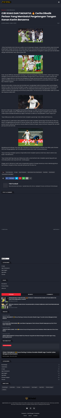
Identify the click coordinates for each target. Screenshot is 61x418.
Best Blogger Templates (33, 413)
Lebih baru (5, 229)
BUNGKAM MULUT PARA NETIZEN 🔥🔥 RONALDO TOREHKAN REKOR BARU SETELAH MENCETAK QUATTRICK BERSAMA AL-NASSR (32, 298)
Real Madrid (51, 172)
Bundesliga (30, 365)
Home (25, 415)
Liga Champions (22, 172)
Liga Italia (4, 272)
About (30, 415)
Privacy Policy (5, 286)
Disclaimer (4, 283)
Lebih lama (56, 229)
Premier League (30, 377)
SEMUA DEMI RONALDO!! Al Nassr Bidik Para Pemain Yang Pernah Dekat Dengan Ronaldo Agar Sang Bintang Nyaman (29, 336)
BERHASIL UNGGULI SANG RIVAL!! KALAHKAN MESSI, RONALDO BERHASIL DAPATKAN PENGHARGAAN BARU (34, 305)
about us (4, 288)
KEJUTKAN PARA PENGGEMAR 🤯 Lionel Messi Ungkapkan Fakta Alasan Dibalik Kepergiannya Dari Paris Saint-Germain (30, 324)
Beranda (4, 10)
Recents (30, 294)
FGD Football (13, 184)
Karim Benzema (11, 10)
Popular (11, 294)
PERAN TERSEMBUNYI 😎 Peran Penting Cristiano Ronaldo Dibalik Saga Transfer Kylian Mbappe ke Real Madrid (30, 317)
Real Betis (45, 172)
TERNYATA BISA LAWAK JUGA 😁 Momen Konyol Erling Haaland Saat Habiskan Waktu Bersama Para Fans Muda (30, 330)
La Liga (15, 172)
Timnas (3, 274)
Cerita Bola (30, 367)
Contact (35, 415)
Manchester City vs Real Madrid (35, 172)
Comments (50, 294)
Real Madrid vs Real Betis (7, 174)
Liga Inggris (4, 270)
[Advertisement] (14, 244)
